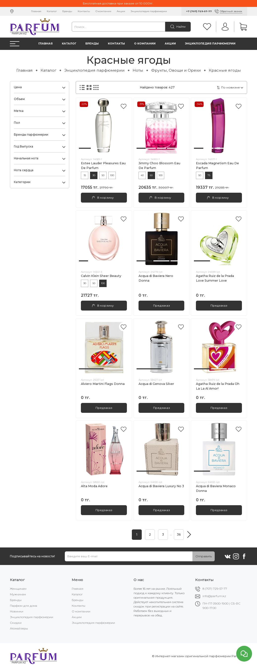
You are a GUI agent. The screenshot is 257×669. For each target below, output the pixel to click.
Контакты (84, 11)
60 (151, 175)
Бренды (67, 11)
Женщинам (18, 588)
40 (142, 175)
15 (85, 175)
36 (179, 534)
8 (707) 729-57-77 (215, 588)
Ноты (138, 70)
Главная (36, 11)
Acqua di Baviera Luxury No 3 (161, 486)
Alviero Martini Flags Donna (103, 384)
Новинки (16, 611)
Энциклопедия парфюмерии (149, 11)
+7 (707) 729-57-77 (199, 11)
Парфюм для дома (23, 605)
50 (103, 175)
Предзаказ (161, 305)
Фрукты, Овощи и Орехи (176, 70)
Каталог (52, 11)
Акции (121, 11)
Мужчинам (18, 594)
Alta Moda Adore (94, 486)
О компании (103, 11)
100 (112, 175)
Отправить (203, 556)
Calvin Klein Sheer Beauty (101, 276)
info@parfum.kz (214, 596)
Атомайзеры (19, 628)
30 (94, 175)
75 (209, 175)
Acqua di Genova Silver (156, 384)
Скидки (16, 623)
